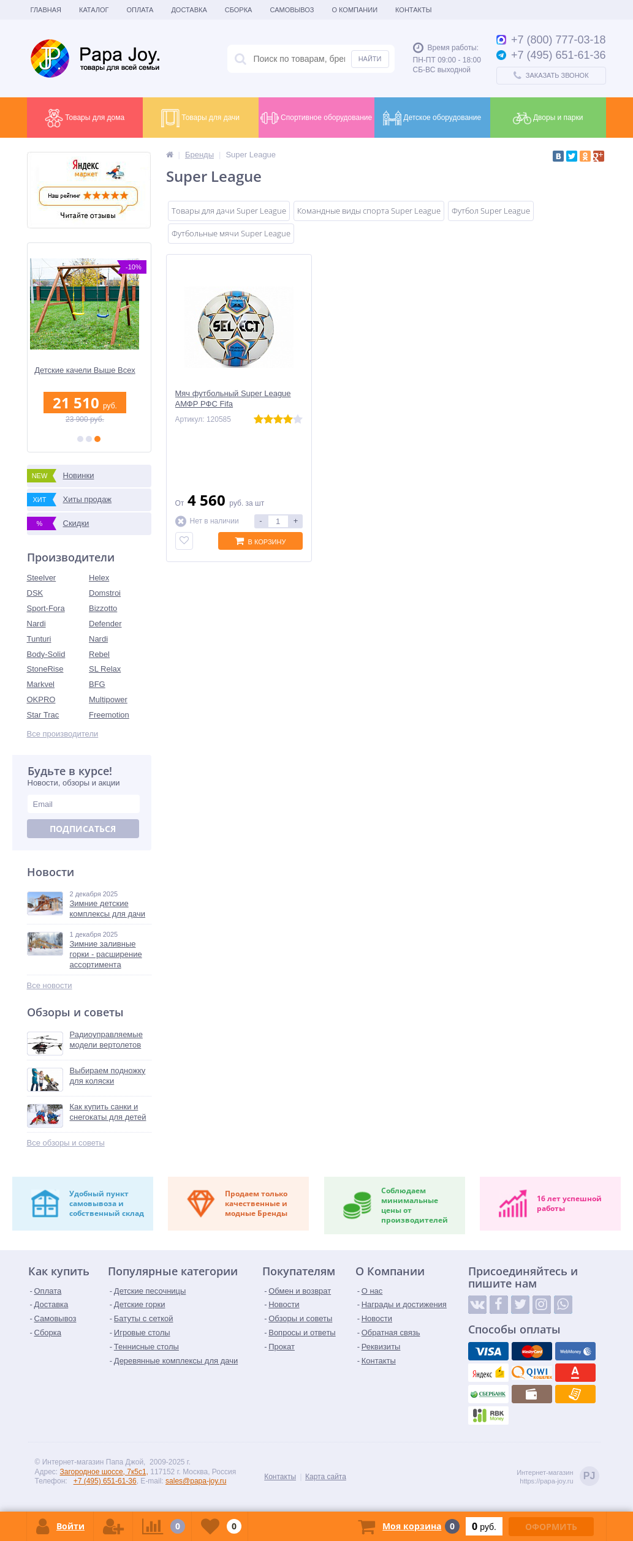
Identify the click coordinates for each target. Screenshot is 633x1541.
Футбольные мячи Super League (231, 233)
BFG (97, 684)
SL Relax (105, 668)
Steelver (41, 577)
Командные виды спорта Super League (369, 210)
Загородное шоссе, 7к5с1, (104, 1472)
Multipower (108, 699)
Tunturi (39, 638)
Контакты (413, 9)
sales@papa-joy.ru (195, 1481)
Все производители (63, 733)
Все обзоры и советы (66, 1142)
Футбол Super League (491, 210)
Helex (99, 577)
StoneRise (45, 668)
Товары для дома (84, 118)
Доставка (189, 9)
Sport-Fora (46, 608)
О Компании (354, 9)
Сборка (238, 9)
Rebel (99, 654)
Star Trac (43, 714)
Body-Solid (46, 654)
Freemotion (109, 714)
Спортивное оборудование (316, 118)
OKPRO (41, 699)
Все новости (49, 985)
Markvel (41, 684)
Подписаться (83, 828)
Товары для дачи (200, 118)
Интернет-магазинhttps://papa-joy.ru (558, 1477)
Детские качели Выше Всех (89, 370)
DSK (35, 593)
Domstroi (105, 593)
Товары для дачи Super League (229, 210)
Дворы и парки (548, 118)
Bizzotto (103, 608)
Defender (105, 623)
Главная (46, 9)
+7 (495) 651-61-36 (105, 1481)
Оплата (140, 9)
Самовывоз (292, 9)
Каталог (94, 9)
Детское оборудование (432, 118)
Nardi (36, 623)
